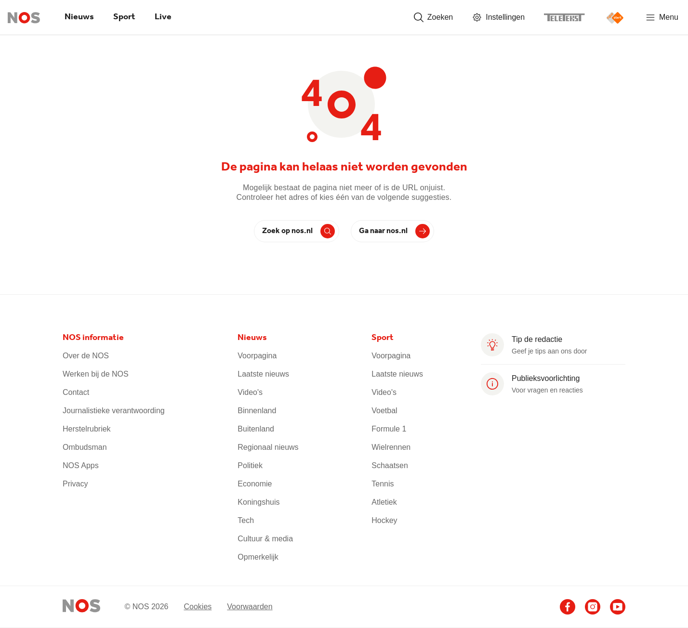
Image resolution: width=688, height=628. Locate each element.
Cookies (198, 606)
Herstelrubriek (87, 429)
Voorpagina (257, 356)
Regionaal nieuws (268, 447)
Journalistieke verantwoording (114, 410)
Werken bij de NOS (96, 374)
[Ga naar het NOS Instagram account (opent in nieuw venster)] (592, 607)
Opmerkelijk (258, 557)
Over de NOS (86, 356)
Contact (76, 392)
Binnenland (257, 410)
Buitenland (256, 429)
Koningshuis (258, 502)
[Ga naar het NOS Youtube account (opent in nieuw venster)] (617, 607)
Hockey (384, 520)
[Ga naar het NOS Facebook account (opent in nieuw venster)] (567, 607)
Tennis (382, 484)
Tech (246, 520)
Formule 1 (388, 429)
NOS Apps (81, 465)
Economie (255, 484)
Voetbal (384, 410)
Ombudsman (85, 447)
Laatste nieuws (263, 374)
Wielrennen (390, 447)
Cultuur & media (265, 539)
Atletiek (384, 502)
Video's (250, 392)
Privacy (75, 484)
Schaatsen (389, 465)
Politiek (250, 465)
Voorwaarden (249, 606)
